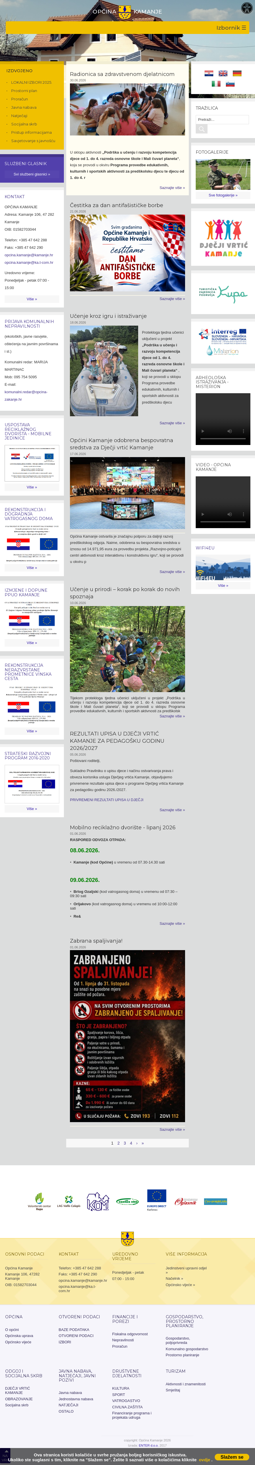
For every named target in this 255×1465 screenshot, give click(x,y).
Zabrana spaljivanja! (96, 940)
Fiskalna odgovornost (130, 1334)
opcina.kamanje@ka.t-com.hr (29, 262)
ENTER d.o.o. (149, 1445)
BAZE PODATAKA (74, 1330)
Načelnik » (174, 1278)
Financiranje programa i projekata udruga (132, 1415)
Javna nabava (24, 107)
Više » (32, 299)
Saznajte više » (172, 188)
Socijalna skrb (24, 124)
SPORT (118, 1395)
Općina (13, 1316)
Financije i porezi (125, 1319)
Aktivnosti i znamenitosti (186, 1384)
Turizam (176, 1371)
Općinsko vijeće (18, 1342)
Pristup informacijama (31, 132)
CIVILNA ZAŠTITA (127, 1407)
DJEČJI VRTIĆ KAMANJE (17, 1390)
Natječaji (19, 115)
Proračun (19, 99)
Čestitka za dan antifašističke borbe (116, 205)
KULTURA (121, 1388)
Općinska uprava (19, 1336)
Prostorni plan (24, 90)
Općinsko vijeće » (180, 1285)
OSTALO (66, 1411)
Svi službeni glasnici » (32, 174)
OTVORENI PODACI (79, 1316)
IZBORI (65, 1342)
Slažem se (231, 1457)
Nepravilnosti (123, 1340)
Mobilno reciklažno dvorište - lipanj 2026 (123, 827)
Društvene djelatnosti (127, 1373)
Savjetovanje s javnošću (33, 140)
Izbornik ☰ (231, 27)
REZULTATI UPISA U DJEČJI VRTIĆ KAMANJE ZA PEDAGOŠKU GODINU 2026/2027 (117, 741)
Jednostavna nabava (76, 1399)
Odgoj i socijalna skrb (23, 1373)
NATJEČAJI (68, 1405)
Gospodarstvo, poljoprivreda (178, 1340)
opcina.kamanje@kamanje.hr (29, 255)
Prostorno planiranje (182, 1355)
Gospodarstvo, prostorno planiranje (184, 1321)
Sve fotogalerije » (223, 195)
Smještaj (173, 1390)
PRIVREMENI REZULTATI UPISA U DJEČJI (106, 800)
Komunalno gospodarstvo (187, 1349)
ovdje (204, 1459)
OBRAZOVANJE (19, 1399)
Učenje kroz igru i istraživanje (108, 316)
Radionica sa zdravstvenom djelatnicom (122, 74)
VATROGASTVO (126, 1401)
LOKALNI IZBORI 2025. (31, 82)
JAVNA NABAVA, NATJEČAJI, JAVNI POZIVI (77, 1376)
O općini (12, 1330)
